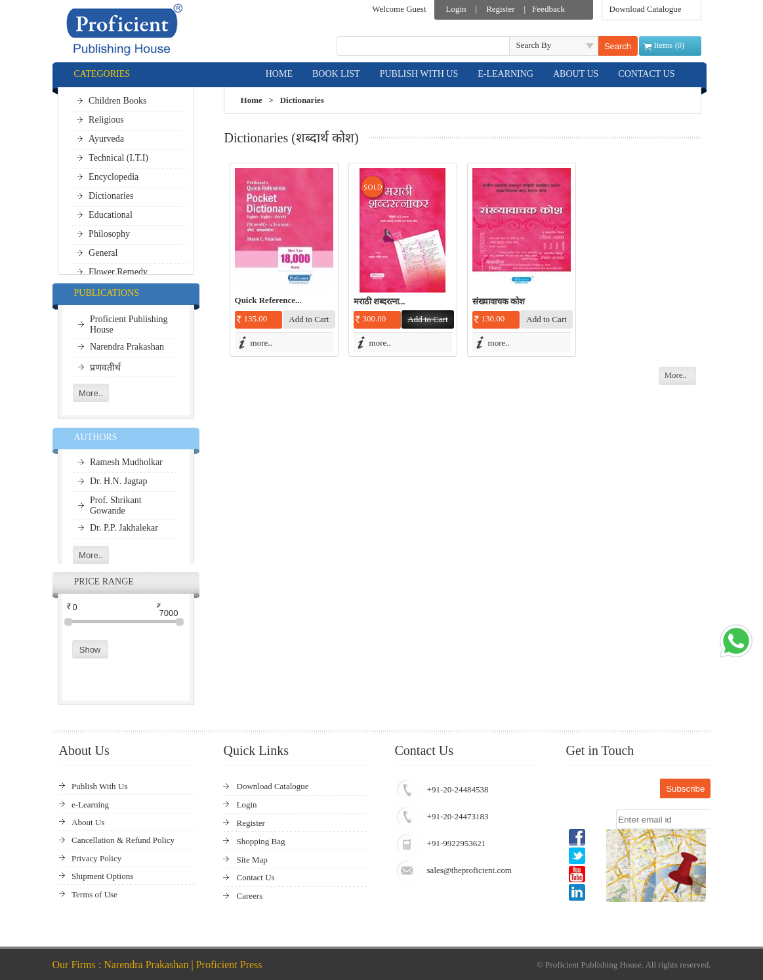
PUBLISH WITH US (419, 74)
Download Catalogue (645, 9)
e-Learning (90, 804)
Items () (669, 45)
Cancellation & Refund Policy (123, 840)
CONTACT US (646, 74)
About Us (88, 822)
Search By (534, 45)
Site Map (252, 860)
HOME (279, 74)
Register (500, 9)
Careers (250, 896)
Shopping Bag (261, 841)
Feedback (548, 9)
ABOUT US (575, 74)
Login (456, 9)
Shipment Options (102, 876)
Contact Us (256, 877)
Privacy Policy (96, 858)
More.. (675, 375)
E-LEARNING (505, 74)
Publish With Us (99, 786)
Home (251, 100)
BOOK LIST (336, 74)
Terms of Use (94, 894)
